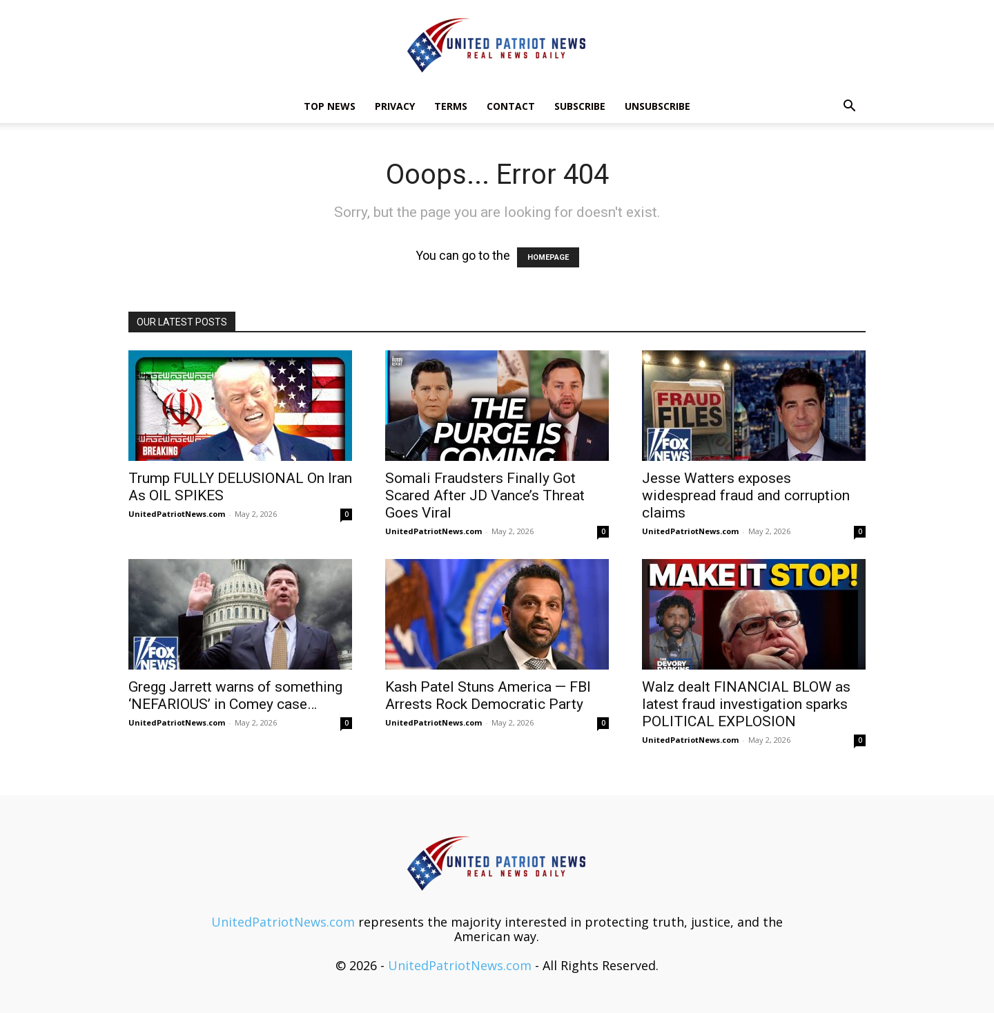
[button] (849, 106)
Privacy (395, 106)
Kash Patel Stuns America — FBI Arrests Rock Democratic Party (488, 695)
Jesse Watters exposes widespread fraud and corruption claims (746, 495)
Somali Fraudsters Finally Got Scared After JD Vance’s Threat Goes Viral (485, 495)
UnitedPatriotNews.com (176, 514)
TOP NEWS (329, 106)
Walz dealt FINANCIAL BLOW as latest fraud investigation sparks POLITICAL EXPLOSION (746, 704)
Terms (450, 106)
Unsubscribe (657, 106)
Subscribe (579, 106)
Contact (511, 106)
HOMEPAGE (548, 257)
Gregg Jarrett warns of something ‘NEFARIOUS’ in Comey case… (235, 695)
